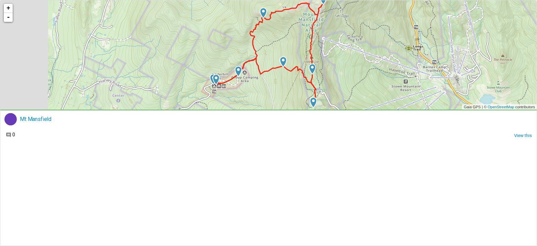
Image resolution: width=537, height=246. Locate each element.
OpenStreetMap (501, 107)
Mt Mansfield (35, 119)
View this (523, 135)
